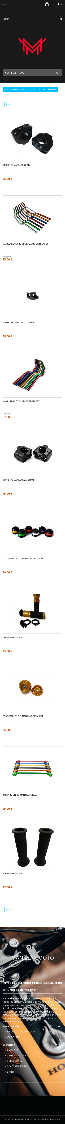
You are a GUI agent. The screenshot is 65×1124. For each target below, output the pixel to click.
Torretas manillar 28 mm (17, 165)
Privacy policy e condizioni (20, 1031)
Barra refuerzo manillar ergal (20, 795)
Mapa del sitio (12, 1037)
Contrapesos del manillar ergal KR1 (23, 716)
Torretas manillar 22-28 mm (18, 322)
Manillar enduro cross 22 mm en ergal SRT (26, 243)
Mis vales (9, 1071)
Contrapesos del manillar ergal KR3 (23, 558)
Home (7, 90)
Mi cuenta (9, 1044)
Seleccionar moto (22, 90)
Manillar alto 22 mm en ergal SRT (21, 401)
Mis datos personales (16, 1066)
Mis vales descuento (16, 1055)
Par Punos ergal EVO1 (15, 637)
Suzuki (37, 90)
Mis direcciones (13, 1060)
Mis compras (11, 1049)
